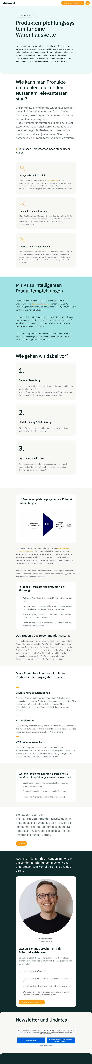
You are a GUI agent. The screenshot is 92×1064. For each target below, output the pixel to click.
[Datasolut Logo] (8, 3)
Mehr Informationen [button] (46, 1045)
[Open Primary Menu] (87, 3)
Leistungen (21, 843)
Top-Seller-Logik (53, 180)
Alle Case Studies (26, 15)
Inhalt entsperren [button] (31, 1040)
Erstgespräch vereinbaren (71, 3)
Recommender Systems (42, 304)
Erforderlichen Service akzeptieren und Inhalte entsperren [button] (60, 1040)
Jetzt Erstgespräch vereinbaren (30, 1002)
